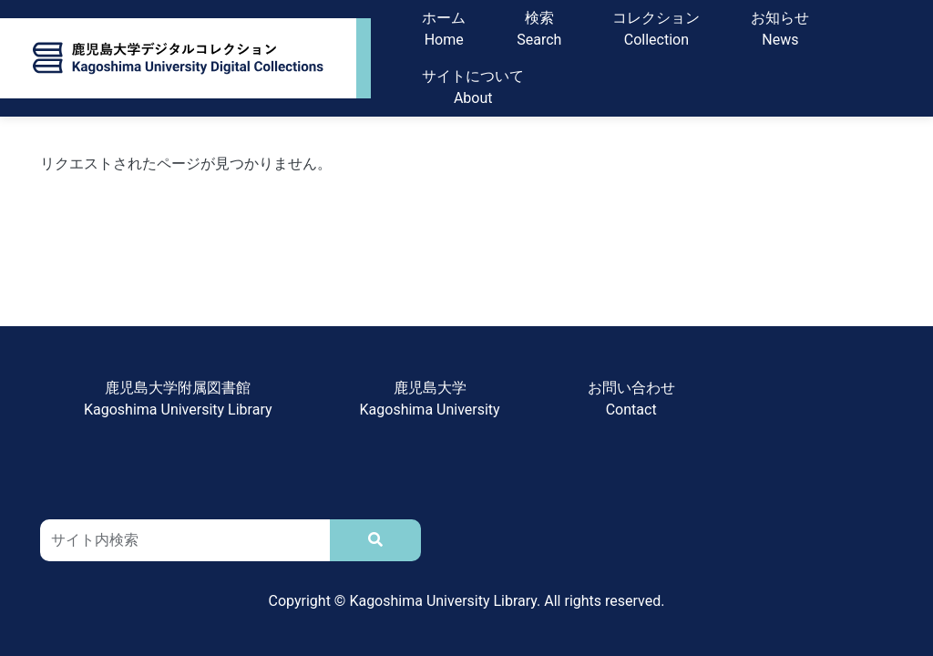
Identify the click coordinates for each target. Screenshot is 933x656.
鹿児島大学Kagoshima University (430, 398)
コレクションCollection (656, 28)
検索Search (539, 28)
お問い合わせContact (631, 398)
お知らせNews (780, 28)
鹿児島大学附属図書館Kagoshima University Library (178, 398)
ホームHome (444, 28)
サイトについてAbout (473, 87)
